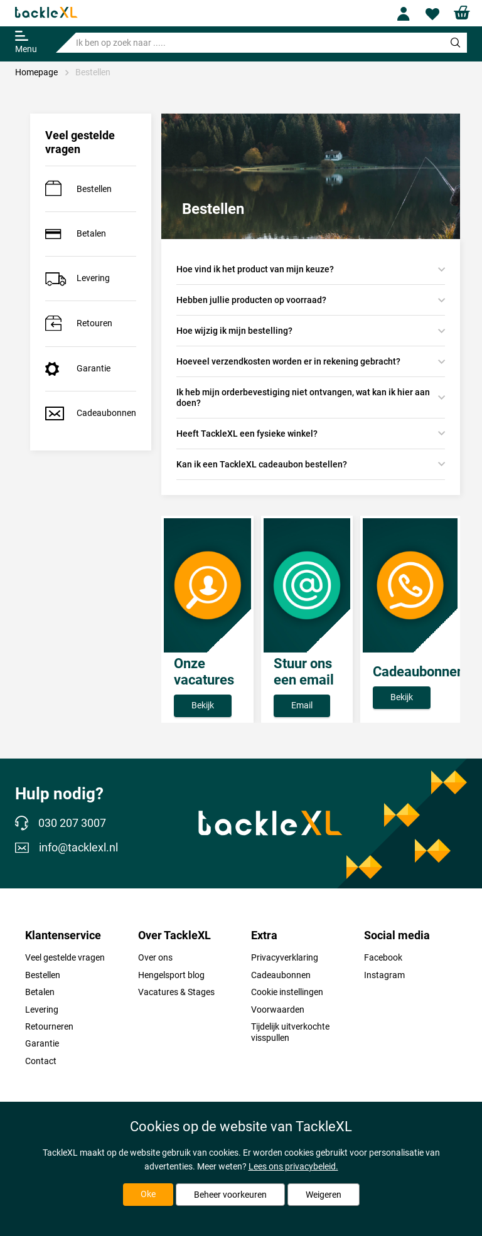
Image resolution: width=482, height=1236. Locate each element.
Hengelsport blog (171, 975)
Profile (408, 14)
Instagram (384, 975)
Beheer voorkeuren (230, 1195)
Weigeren (323, 1195)
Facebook (383, 957)
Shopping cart (465, 12)
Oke (148, 1194)
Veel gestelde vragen (65, 957)
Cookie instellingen (287, 992)
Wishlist (437, 14)
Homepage (36, 72)
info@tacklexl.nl (66, 847)
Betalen (75, 233)
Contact (40, 1061)
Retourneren (49, 1026)
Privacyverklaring (284, 957)
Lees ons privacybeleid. (293, 1166)
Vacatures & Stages (176, 992)
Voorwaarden (277, 1009)
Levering (77, 278)
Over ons (155, 957)
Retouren (78, 323)
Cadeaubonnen (90, 413)
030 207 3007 (60, 823)
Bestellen (92, 72)
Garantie (77, 369)
